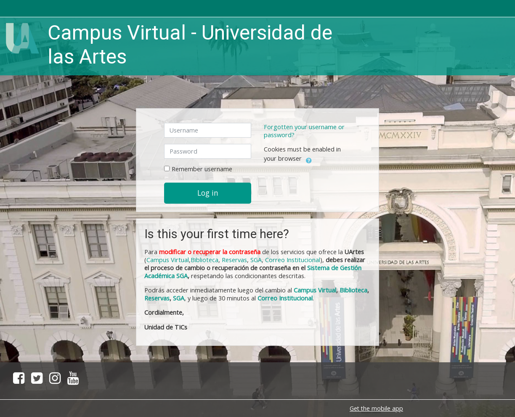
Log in (207, 193)
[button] (308, 159)
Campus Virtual (315, 290)
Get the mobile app (376, 408)
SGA (256, 260)
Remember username (202, 169)
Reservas (234, 260)
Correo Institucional (292, 260)
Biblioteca (204, 260)
